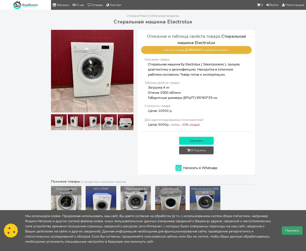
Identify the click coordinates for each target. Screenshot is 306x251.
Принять (292, 230)
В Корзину (196, 150)
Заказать (196, 141)
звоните (195, 50)
